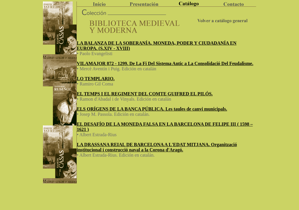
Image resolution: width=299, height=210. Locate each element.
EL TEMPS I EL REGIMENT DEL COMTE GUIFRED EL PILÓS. (145, 93)
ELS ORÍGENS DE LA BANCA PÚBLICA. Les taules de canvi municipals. (152, 108)
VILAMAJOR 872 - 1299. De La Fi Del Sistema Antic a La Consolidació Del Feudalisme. (165, 63)
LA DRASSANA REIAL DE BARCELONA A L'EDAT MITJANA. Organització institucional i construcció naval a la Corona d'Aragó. (157, 147)
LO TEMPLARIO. (96, 78)
